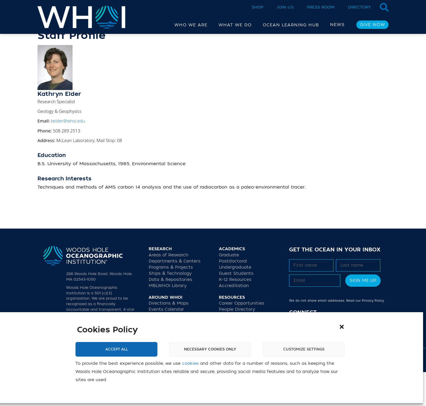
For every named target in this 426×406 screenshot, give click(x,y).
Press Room (320, 7)
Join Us (285, 7)
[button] (342, 327)
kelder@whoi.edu (68, 155)
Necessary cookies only (210, 349)
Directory (359, 7)
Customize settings (303, 349)
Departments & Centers (174, 295)
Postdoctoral (233, 295)
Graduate (229, 289)
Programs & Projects (171, 301)
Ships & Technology (170, 307)
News (337, 24)
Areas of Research (168, 289)
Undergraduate (235, 301)
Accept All (116, 349)
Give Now (372, 24)
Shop (257, 7)
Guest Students (236, 307)
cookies (190, 363)
